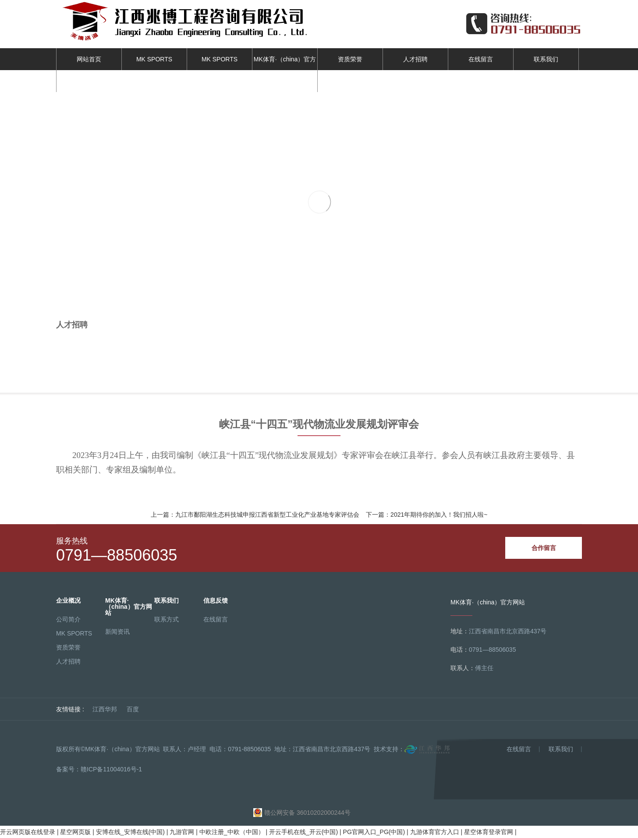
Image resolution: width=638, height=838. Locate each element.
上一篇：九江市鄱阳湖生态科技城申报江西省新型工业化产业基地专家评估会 (255, 514)
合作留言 (544, 547)
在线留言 (480, 59)
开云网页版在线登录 (27, 831)
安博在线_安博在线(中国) (130, 831)
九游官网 (182, 831)
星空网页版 (75, 831)
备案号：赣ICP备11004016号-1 (99, 769)
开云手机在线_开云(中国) (303, 831)
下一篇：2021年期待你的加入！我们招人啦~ (426, 514)
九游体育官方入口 (434, 831)
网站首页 (89, 59)
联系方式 (166, 619)
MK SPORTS (154, 59)
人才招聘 (415, 59)
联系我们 (546, 59)
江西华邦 (104, 709)
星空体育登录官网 (488, 831)
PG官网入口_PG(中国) (374, 831)
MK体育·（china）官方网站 (285, 70)
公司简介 (68, 619)
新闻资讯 (117, 631)
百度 (133, 709)
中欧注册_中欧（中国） (231, 831)
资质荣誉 (350, 59)
